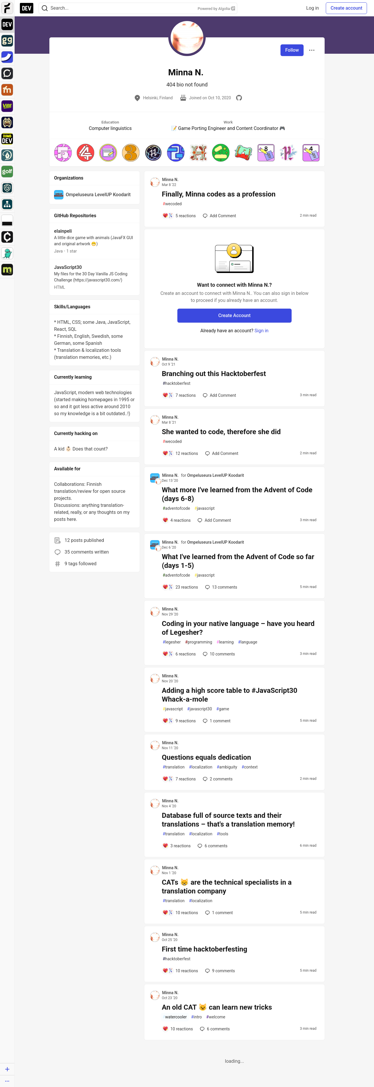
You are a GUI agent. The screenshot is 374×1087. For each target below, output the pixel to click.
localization (200, 767)
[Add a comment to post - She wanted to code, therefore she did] (180, 453)
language (247, 642)
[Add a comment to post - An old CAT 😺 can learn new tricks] (178, 1029)
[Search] (45, 8)
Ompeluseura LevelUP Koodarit (215, 475)
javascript (204, 508)
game (222, 709)
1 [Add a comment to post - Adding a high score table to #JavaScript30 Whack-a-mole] (216, 720)
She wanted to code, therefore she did (221, 432)
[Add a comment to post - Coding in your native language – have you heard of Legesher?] (179, 654)
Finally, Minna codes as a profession (219, 194)
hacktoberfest (177, 383)
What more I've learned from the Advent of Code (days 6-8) (237, 494)
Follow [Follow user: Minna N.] (292, 50)
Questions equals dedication (206, 757)
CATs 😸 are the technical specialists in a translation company (227, 886)
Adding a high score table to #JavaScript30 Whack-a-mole (229, 694)
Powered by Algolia (216, 8)
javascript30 (199, 709)
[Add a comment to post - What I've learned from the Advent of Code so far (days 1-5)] (180, 587)
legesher (172, 642)
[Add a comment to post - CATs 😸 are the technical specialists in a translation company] (180, 912)
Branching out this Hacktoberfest (214, 374)
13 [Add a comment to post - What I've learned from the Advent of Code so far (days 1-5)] (220, 587)
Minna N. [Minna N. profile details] (170, 179)
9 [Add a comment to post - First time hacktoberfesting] (219, 970)
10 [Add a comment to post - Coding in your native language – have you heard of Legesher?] (218, 654)
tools (222, 834)
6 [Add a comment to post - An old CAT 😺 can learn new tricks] (214, 1028)
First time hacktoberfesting (204, 949)
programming (198, 642)
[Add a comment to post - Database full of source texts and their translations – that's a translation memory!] (176, 846)
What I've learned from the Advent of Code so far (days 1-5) (238, 561)
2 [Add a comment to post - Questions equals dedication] (217, 778)
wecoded (172, 204)
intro (196, 1017)
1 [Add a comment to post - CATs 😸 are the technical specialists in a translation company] (218, 912)
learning (225, 642)
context (250, 767)
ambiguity (227, 767)
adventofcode (176, 508)
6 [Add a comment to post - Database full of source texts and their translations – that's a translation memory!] (211, 845)
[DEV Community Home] (26, 8)
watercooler (175, 1017)
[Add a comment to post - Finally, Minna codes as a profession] (179, 216)
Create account (346, 8)
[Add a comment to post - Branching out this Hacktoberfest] (179, 395)
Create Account (234, 315)
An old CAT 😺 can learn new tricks (217, 1007)
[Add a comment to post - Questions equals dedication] (179, 779)
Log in (312, 8)
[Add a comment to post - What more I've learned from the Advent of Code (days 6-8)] (176, 520)
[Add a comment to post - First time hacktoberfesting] (180, 971)
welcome (215, 1017)
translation (174, 767)
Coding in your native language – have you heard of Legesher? (238, 628)
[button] (63, 152)
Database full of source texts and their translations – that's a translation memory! (228, 819)
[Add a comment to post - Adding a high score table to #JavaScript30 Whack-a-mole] (179, 721)
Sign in (261, 330)
